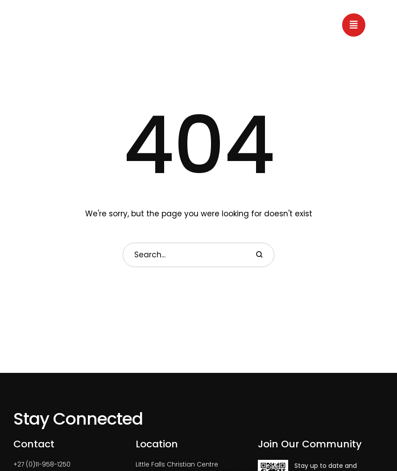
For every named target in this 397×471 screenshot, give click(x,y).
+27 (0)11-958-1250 (41, 464)
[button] (353, 25)
